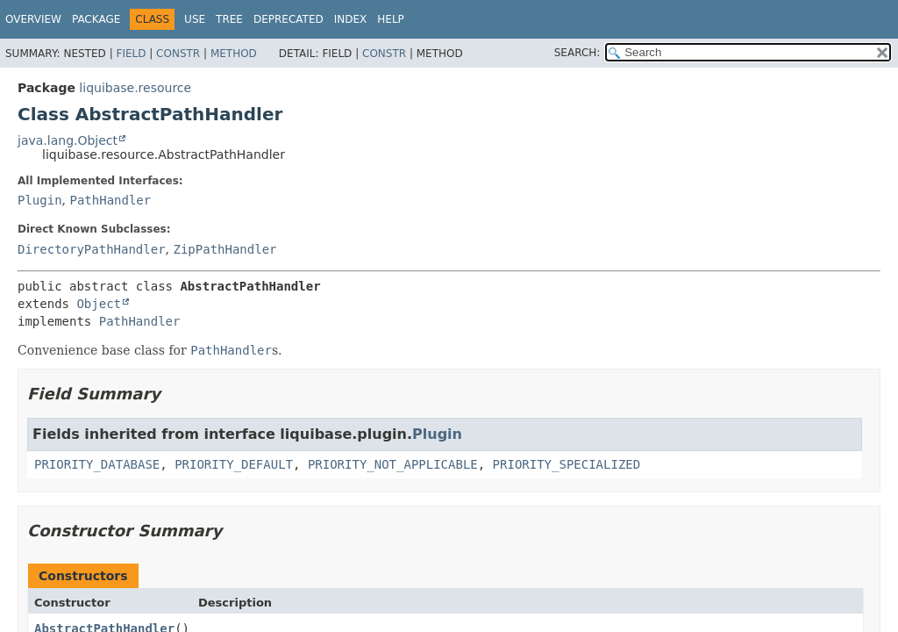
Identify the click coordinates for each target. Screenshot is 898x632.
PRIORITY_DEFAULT (234, 464)
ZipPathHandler (224, 249)
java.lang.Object (68, 140)
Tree (229, 19)
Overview (33, 19)
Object (98, 304)
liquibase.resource (135, 88)
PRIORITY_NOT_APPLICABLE (393, 464)
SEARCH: (577, 53)
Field (131, 53)
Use (194, 19)
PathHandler (110, 200)
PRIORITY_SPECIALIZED (567, 464)
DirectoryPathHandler (92, 249)
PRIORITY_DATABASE (97, 464)
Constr (178, 53)
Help (390, 19)
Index (350, 19)
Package (96, 19)
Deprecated (288, 19)
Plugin (40, 200)
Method (233, 53)
